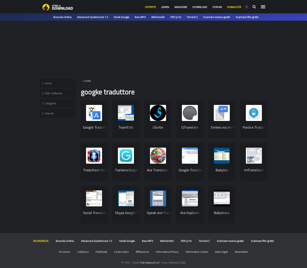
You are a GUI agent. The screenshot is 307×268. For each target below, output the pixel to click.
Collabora (83, 251)
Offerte (150, 7)
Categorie (49, 103)
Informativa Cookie (197, 251)
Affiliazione (142, 251)
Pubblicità (234, 7)
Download (200, 7)
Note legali (221, 251)
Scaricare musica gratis (216, 17)
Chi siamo (64, 251)
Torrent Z (192, 17)
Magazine (180, 7)
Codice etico (121, 251)
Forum (217, 7)
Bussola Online (62, 17)
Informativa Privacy (167, 251)
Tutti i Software (52, 93)
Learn (165, 7)
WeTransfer (158, 17)
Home (47, 83)
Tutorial (48, 113)
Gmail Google (121, 17)
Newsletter (241, 251)
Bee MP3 (140, 17)
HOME (87, 81)
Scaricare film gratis (247, 17)
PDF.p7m (175, 17)
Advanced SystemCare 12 (92, 17)
